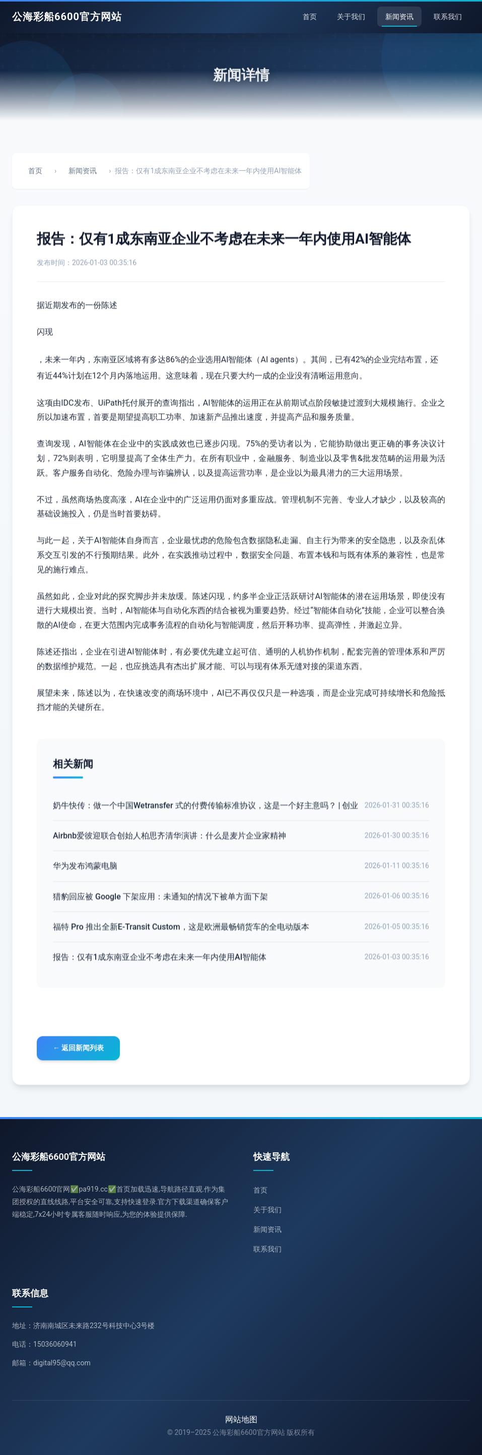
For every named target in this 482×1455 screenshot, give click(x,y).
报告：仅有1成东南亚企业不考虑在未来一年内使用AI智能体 (159, 959)
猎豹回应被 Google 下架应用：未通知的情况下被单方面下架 (160, 899)
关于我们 (351, 16)
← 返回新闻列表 (78, 1049)
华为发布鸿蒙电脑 (85, 869)
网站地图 (241, 1419)
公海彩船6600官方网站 (67, 16)
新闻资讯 (399, 16)
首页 (310, 16)
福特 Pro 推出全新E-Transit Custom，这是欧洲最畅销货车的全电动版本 (181, 929)
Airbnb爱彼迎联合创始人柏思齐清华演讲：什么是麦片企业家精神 (169, 839)
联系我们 (448, 16)
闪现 (45, 333)
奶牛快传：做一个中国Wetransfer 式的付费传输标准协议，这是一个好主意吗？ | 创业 (205, 808)
